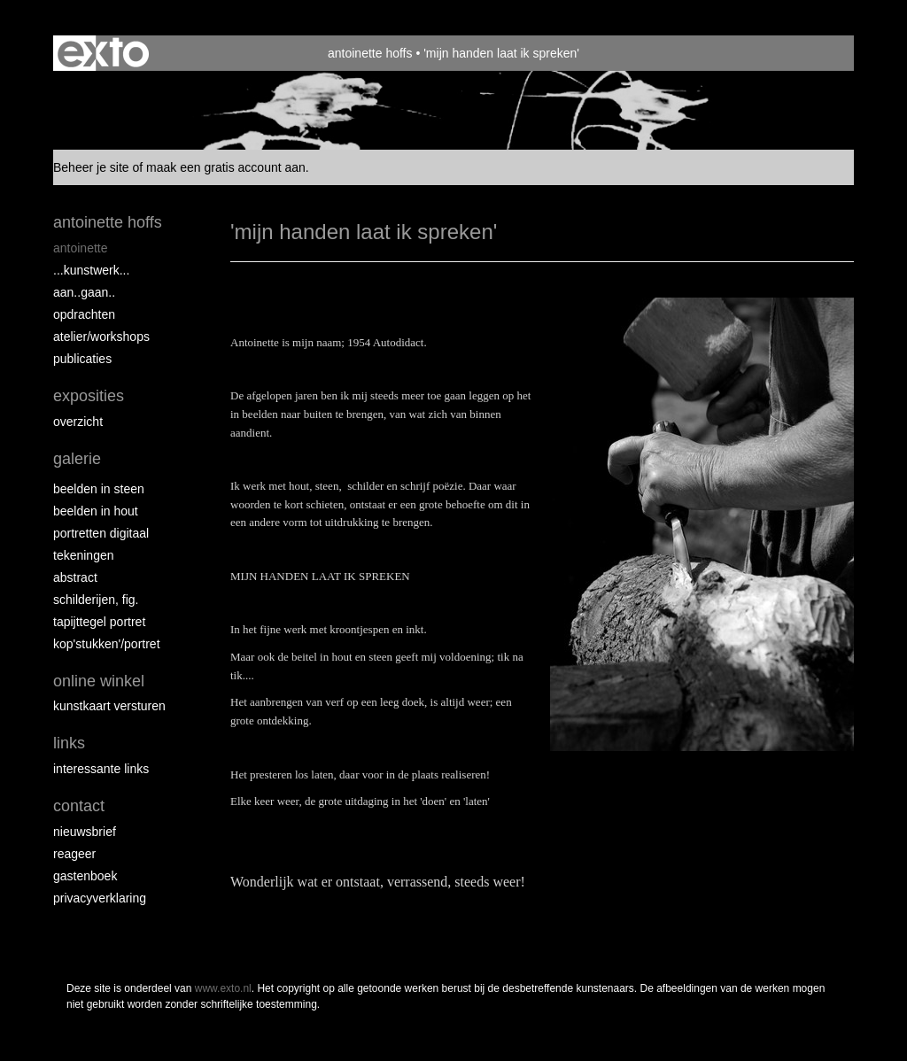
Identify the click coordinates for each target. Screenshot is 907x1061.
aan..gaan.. (84, 292)
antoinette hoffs (370, 53)
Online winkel (98, 681)
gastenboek (85, 876)
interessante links (101, 769)
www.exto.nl (223, 988)
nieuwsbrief (84, 832)
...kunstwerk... (91, 270)
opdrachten (84, 314)
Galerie (77, 459)
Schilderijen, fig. (96, 599)
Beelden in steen (98, 489)
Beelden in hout (95, 511)
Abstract (75, 577)
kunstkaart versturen (109, 706)
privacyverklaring (99, 898)
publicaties (82, 359)
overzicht (78, 421)
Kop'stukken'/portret (106, 644)
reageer (74, 854)
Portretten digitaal (101, 533)
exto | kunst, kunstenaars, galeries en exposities (103, 53)
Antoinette (80, 248)
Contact (79, 806)
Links (69, 743)
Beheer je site (91, 167)
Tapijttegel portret (99, 622)
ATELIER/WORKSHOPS (101, 336)
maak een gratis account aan (226, 167)
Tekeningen (83, 555)
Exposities (88, 396)
